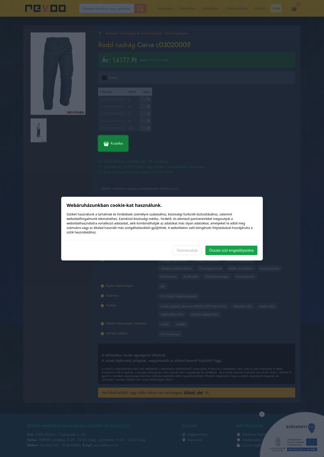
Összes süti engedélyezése (231, 250)
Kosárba (113, 143)
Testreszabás (187, 250)
